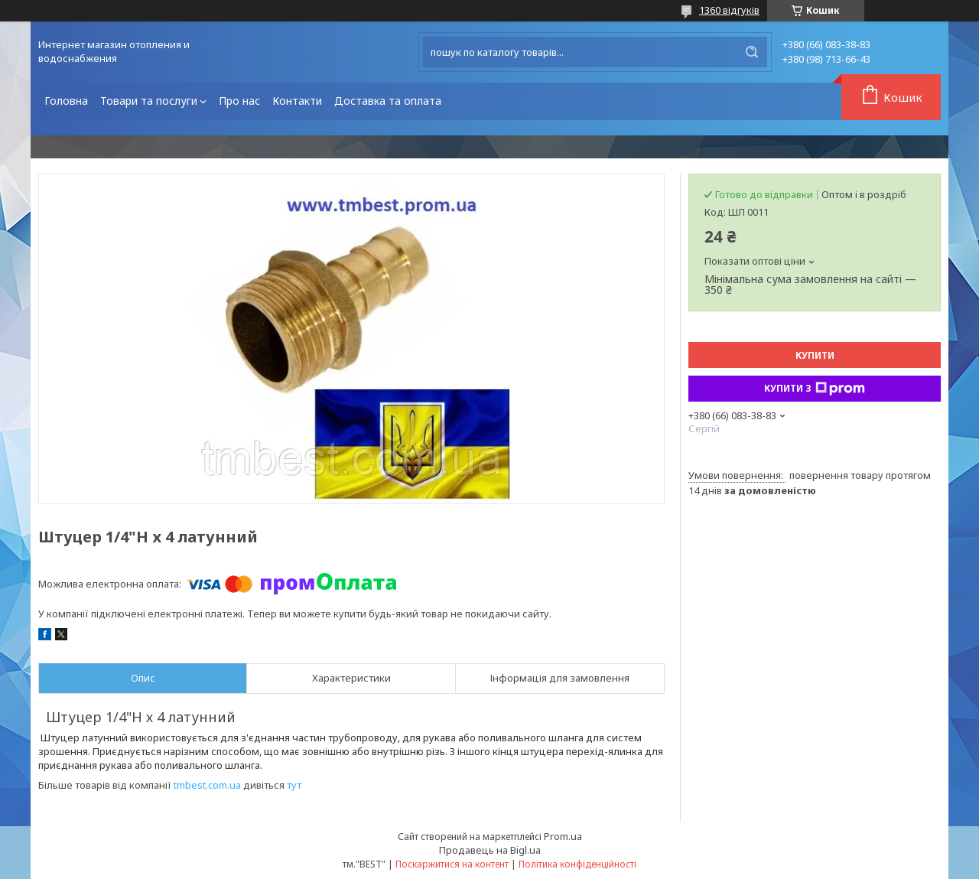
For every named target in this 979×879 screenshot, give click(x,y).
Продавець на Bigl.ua (490, 850)
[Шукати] (752, 52)
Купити (814, 355)
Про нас (239, 100)
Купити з (814, 389)
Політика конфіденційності (577, 864)
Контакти (297, 100)
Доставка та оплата (387, 100)
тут (294, 785)
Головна (66, 100)
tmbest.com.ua (207, 785)
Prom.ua (563, 836)
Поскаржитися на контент (452, 864)
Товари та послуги (148, 100)
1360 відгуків (729, 10)
